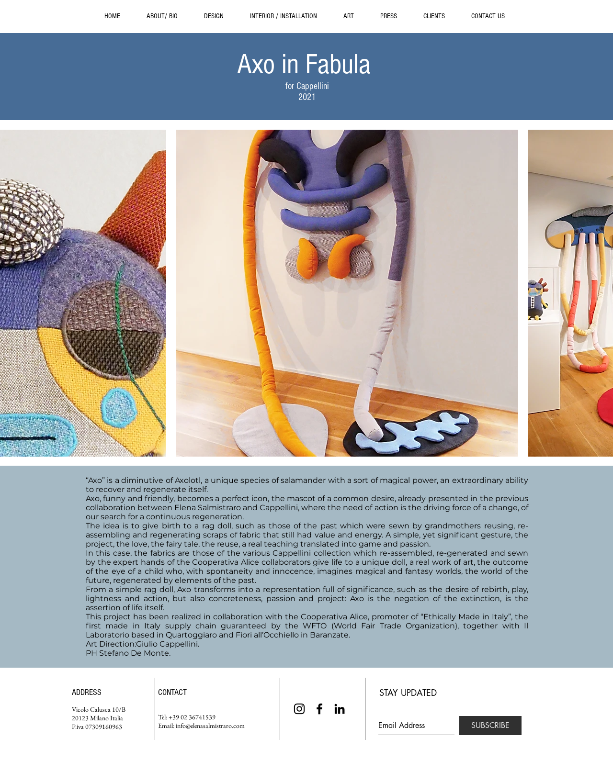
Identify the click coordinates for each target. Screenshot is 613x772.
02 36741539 (198, 717)
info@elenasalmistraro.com (210, 725)
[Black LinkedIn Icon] (339, 709)
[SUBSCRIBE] (490, 725)
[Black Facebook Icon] (319, 709)
